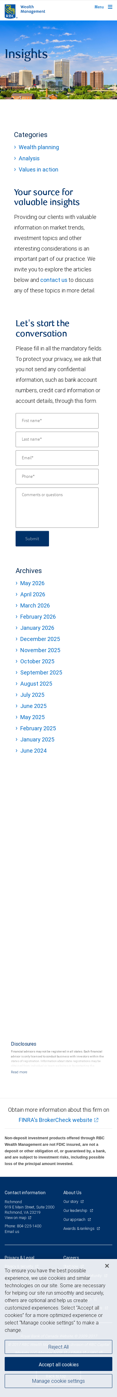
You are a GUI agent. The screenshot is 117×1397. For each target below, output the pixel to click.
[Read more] (19, 1072)
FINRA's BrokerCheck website (55, 1119)
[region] (58, 1328)
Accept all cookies (59, 1364)
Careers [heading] (71, 1258)
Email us (12, 1231)
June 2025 (33, 706)
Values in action (38, 169)
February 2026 (38, 616)
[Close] (107, 1266)
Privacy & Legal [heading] (19, 1258)
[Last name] (57, 439)
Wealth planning (39, 147)
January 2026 (37, 627)
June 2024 (33, 750)
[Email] (57, 458)
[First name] (57, 421)
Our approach (74, 1219)
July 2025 (32, 694)
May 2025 (32, 717)
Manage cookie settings (58, 1381)
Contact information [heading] (25, 1192)
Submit (32, 538)
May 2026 (32, 583)
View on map (16, 1217)
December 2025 (40, 639)
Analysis (29, 158)
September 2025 (41, 672)
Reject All (58, 1347)
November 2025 (40, 650)
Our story (71, 1201)
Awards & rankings (79, 1228)
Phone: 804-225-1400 (23, 1226)
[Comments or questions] (57, 507)
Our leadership (75, 1210)
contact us (53, 279)
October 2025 (37, 661)
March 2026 (35, 605)
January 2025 (37, 739)
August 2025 (36, 683)
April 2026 (32, 594)
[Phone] (57, 476)
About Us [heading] (72, 1192)
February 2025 (38, 728)
